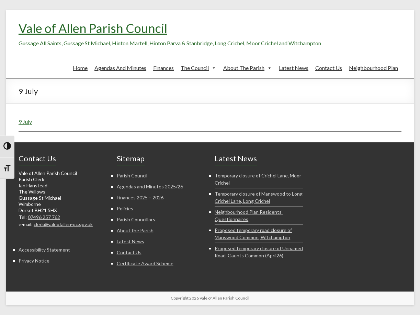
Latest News (293, 68)
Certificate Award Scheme (145, 263)
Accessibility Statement (44, 250)
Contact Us (328, 68)
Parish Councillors (136, 219)
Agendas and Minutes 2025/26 (150, 186)
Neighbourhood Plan (373, 68)
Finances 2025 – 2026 (140, 197)
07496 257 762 (44, 217)
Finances (163, 68)
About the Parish (247, 68)
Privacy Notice (34, 261)
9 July (25, 121)
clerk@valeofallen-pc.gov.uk (63, 224)
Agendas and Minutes (120, 68)
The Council (198, 68)
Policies (125, 208)
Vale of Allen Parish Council (93, 28)
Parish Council (132, 175)
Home (80, 68)
